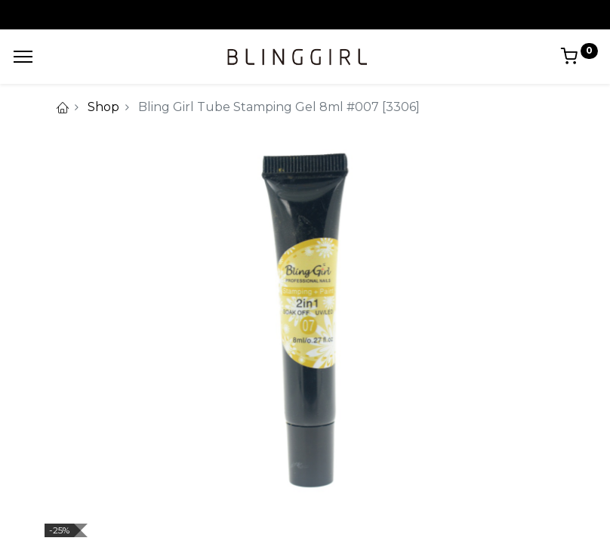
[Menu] (23, 57)
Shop (103, 107)
